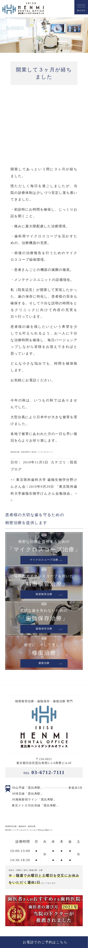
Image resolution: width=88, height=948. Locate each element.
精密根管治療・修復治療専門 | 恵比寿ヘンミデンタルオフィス (32, 389)
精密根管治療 (44, 532)
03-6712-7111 (44, 710)
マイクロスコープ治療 (44, 497)
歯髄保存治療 (44, 566)
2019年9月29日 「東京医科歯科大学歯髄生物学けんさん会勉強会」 (44, 431)
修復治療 (44, 600)
